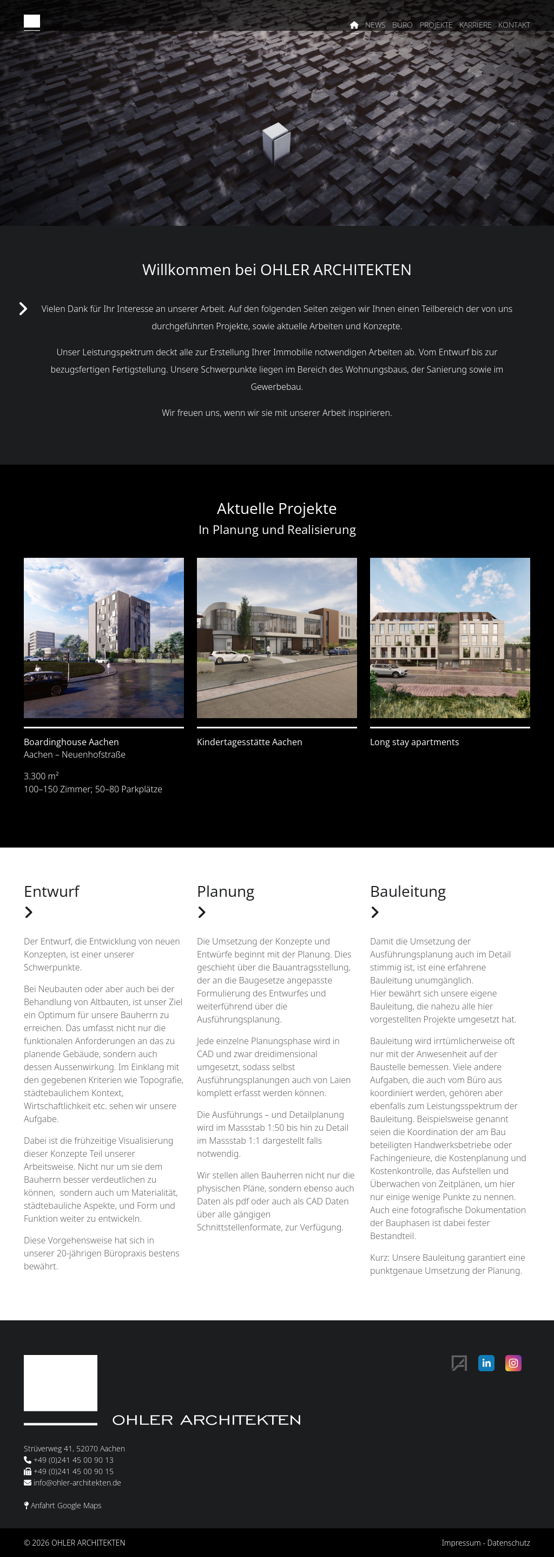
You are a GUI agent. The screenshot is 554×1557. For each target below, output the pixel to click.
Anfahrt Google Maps (66, 1505)
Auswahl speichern (339, 1511)
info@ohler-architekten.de (77, 1482)
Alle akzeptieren (424, 1511)
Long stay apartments (414, 742)
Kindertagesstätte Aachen (249, 742)
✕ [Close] (536, 1446)
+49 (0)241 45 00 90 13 (74, 1460)
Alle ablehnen (499, 1511)
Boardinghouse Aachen (71, 742)
